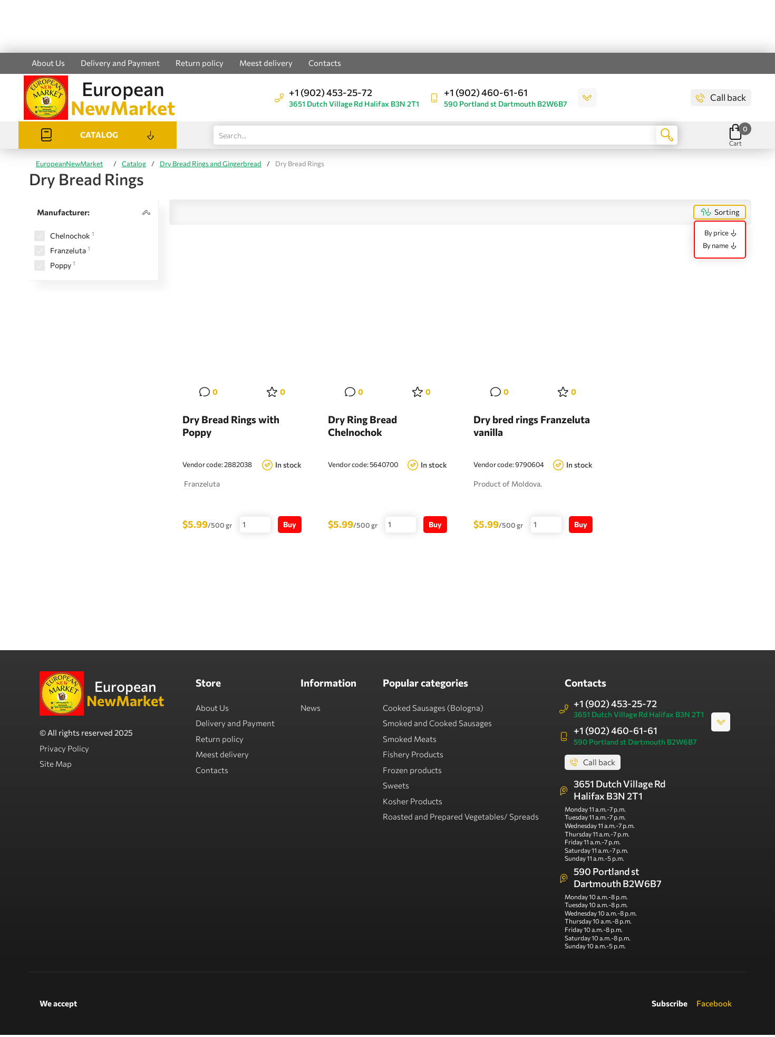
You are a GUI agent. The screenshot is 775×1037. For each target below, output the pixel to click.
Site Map (56, 765)
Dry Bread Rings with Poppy (230, 427)
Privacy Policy (64, 750)
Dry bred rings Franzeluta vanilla (531, 427)
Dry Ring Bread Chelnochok (362, 427)
